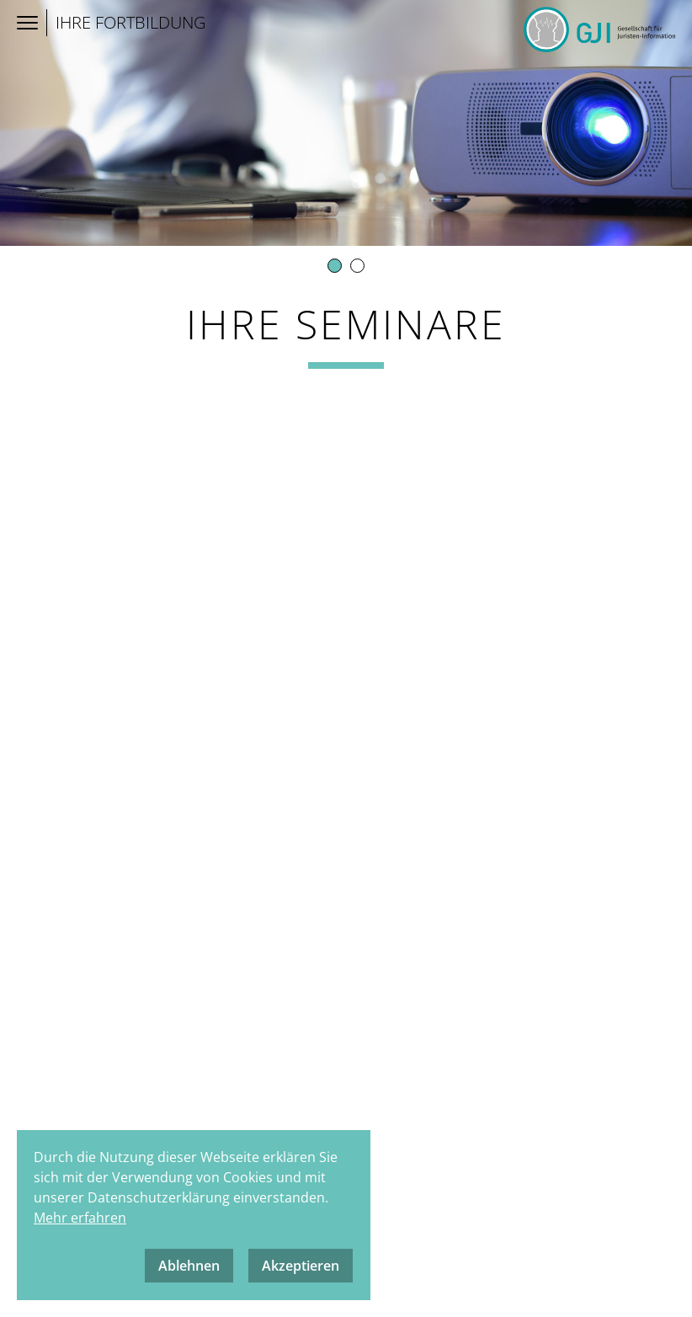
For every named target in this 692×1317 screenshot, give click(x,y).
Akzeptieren (300, 1265)
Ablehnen (189, 1265)
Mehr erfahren (80, 1217)
